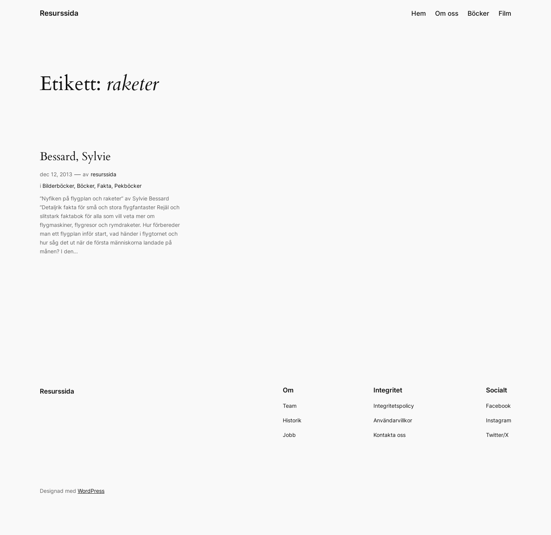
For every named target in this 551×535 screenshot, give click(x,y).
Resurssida (59, 13)
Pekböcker (128, 185)
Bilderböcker (58, 185)
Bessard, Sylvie (75, 157)
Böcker (85, 185)
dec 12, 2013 (56, 174)
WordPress (91, 490)
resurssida (103, 174)
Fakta (104, 185)
